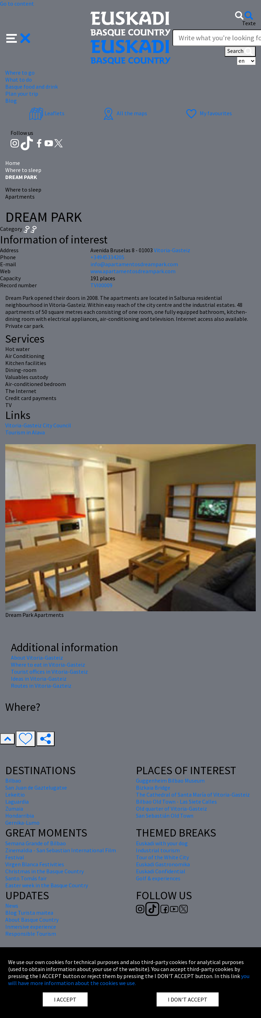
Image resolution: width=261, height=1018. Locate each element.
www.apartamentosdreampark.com (133, 271)
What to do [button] (18, 79)
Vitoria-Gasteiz (172, 250)
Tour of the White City (162, 857)
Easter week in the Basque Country (46, 885)
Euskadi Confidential (160, 871)
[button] (18, 37)
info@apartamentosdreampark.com (134, 264)
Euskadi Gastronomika (163, 864)
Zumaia (14, 808)
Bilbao (13, 780)
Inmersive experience (30, 926)
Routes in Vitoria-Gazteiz (41, 685)
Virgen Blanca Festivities (34, 864)
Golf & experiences (158, 878)
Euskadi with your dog (162, 843)
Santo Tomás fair (26, 878)
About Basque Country (32, 919)
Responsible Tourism (30, 933)
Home (12, 162)
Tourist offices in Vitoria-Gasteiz (49, 671)
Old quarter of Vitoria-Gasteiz (171, 808)
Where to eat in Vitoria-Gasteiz (48, 664)
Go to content (17, 3)
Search (240, 51)
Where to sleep (23, 169)
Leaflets (46, 113)
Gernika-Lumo (22, 822)
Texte (249, 23)
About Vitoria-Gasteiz (37, 657)
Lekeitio (15, 794)
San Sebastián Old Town (164, 815)
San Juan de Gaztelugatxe (36, 787)
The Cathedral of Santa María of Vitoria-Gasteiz (193, 794)
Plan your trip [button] (21, 93)
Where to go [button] (20, 72)
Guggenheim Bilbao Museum (170, 780)
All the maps (124, 113)
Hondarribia (19, 815)
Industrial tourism (158, 850)
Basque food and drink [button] (31, 86)
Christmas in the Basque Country (44, 871)
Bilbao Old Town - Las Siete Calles (176, 801)
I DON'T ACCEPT (187, 999)
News (11, 905)
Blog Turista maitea (29, 912)
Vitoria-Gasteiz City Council (38, 425)
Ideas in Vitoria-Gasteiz (39, 678)
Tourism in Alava (25, 432)
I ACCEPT (65, 999)
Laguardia (17, 801)
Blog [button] (11, 100)
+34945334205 (107, 257)
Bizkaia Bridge (153, 787)
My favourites (208, 113)
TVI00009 (101, 285)
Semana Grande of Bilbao (35, 843)
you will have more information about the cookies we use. (128, 979)
